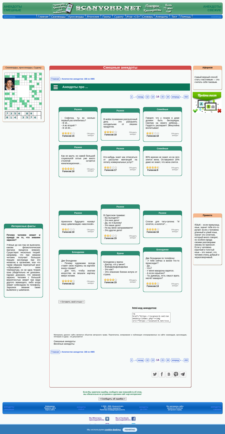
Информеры (50, 408)
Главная (55, 79)
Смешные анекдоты (64, 343)
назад (140, 97)
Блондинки (78, 252)
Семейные (162, 109)
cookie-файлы (113, 429)
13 (153, 97)
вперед (175, 97)
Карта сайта (50, 411)
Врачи (120, 253)
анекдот (91, 134)
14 (157, 96)
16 (168, 97)
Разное (78, 109)
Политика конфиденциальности (112, 411)
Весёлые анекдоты (64, 345)
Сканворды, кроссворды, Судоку (23, 67)
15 (162, 97)
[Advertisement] (112, 42)
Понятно (130, 430)
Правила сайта (50, 410)
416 (186, 97)
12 (147, 97)
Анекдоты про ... (75, 87)
